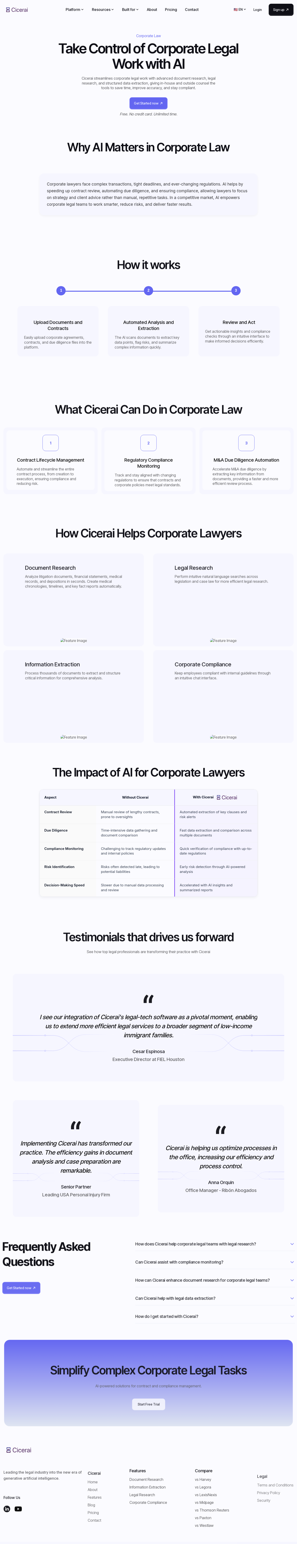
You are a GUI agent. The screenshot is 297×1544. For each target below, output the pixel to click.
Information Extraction (147, 1487)
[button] (75, 9)
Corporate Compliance (148, 1502)
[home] (16, 10)
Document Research (146, 1479)
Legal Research (142, 1494)
